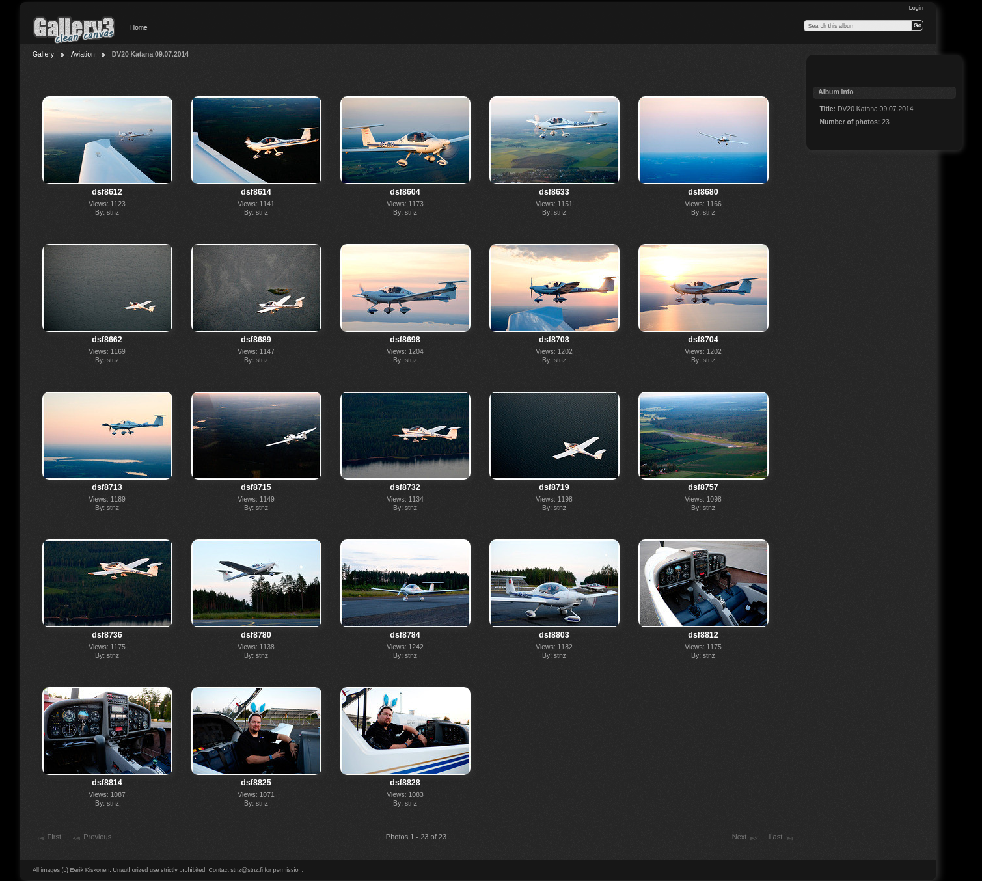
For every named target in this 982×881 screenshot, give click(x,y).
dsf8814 (107, 782)
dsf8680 (703, 192)
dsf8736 (107, 635)
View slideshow (826, 68)
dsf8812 (703, 635)
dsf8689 (256, 339)
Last (781, 838)
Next (745, 838)
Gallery (43, 54)
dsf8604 (405, 192)
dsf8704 (703, 339)
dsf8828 (405, 782)
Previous (91, 838)
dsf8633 (554, 192)
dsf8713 (107, 487)
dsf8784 (405, 635)
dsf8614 (256, 192)
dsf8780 (256, 635)
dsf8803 (554, 635)
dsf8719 (554, 487)
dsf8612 (107, 192)
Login (916, 8)
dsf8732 (405, 487)
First (48, 838)
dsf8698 (405, 339)
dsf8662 (107, 339)
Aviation (83, 54)
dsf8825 (256, 782)
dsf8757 (703, 487)
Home (139, 27)
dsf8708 (554, 339)
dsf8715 (256, 487)
